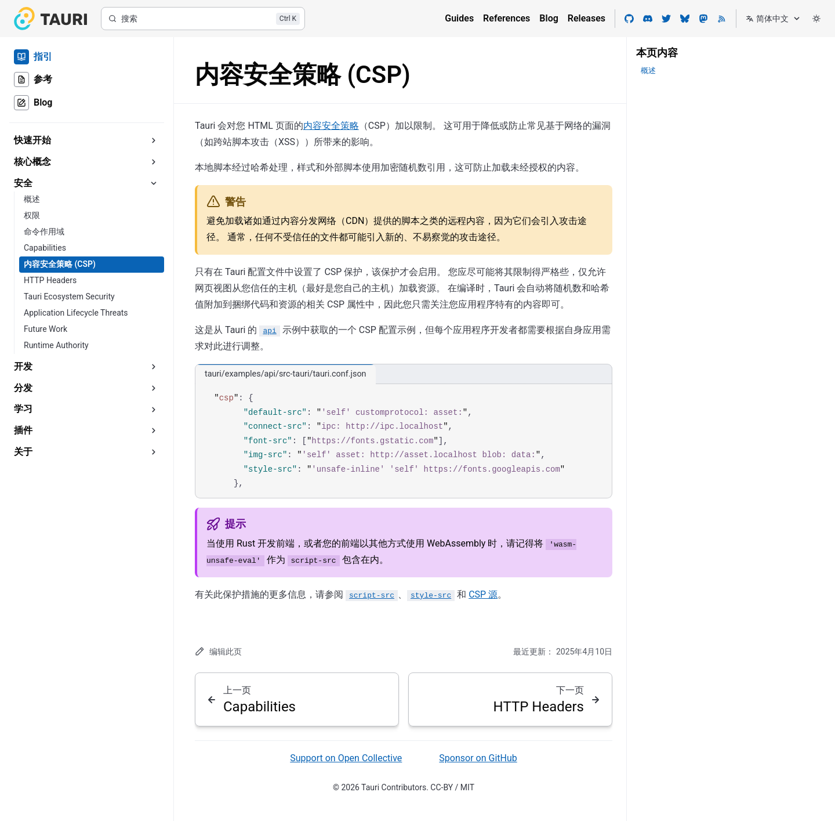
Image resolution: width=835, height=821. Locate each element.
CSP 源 (483, 594)
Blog (548, 18)
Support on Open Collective (346, 758)
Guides (459, 18)
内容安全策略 (331, 125)
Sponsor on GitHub (478, 758)
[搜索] (203, 18)
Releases (586, 18)
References (506, 18)
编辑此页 (218, 651)
